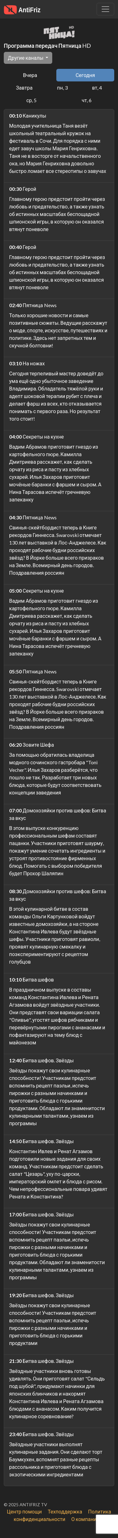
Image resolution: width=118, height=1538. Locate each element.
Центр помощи (24, 1511)
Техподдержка (65, 1511)
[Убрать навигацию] (105, 9)
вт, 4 (97, 88)
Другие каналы (26, 58)
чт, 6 (87, 100)
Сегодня (85, 75)
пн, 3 (62, 88)
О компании (85, 1519)
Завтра (24, 88)
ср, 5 (31, 100)
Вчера (30, 75)
